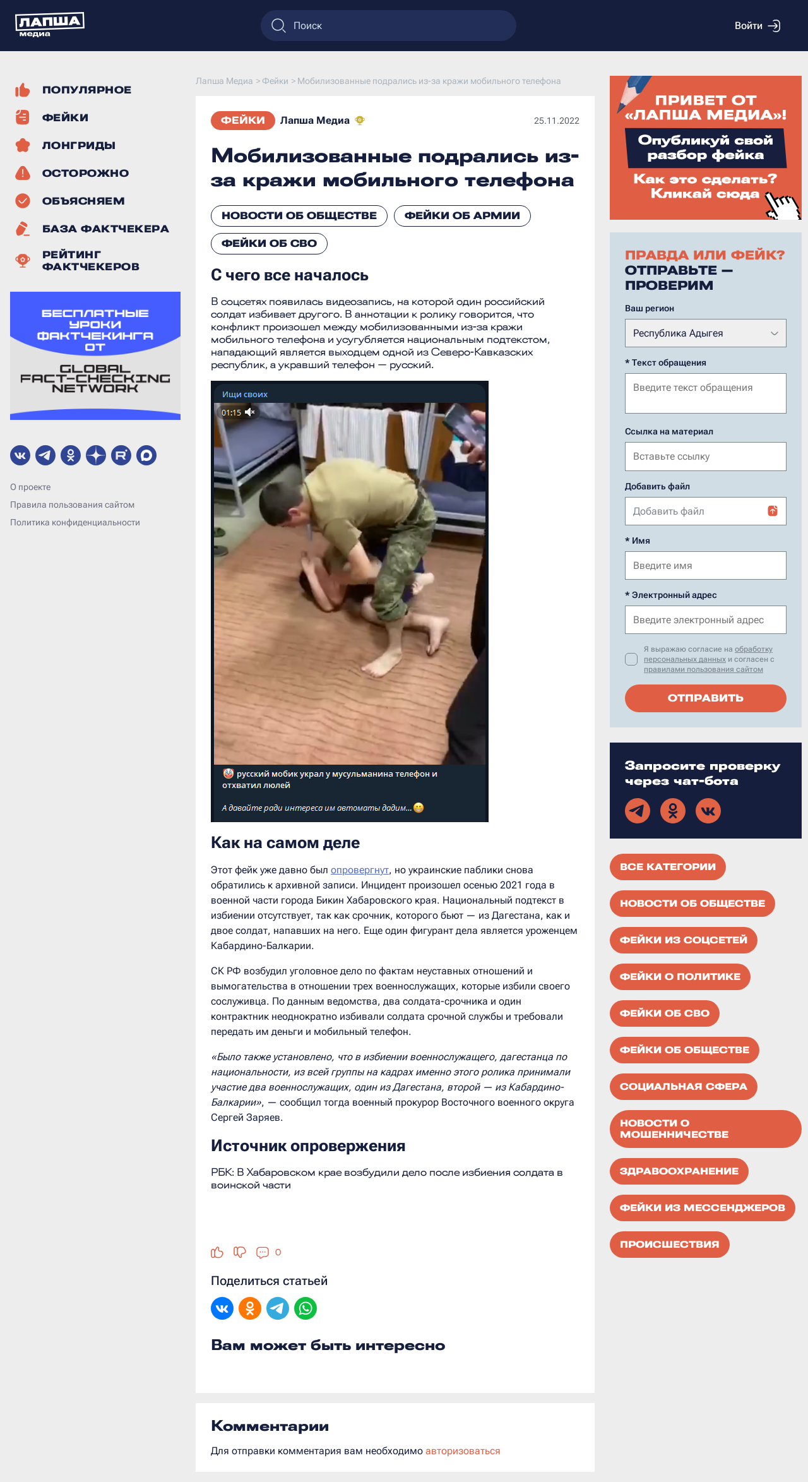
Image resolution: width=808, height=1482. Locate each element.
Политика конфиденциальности (75, 522)
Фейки (243, 120)
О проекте (30, 487)
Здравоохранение (679, 1170)
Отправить (706, 697)
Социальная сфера (683, 1085)
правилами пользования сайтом (703, 668)
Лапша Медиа (315, 120)
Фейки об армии (462, 216)
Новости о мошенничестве (674, 1127)
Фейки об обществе (684, 1049)
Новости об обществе (299, 216)
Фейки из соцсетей (683, 939)
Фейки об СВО (269, 243)
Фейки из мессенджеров (702, 1206)
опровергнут (360, 870)
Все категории (668, 865)
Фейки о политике (680, 975)
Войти (757, 26)
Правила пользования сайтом (72, 504)
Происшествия (670, 1243)
